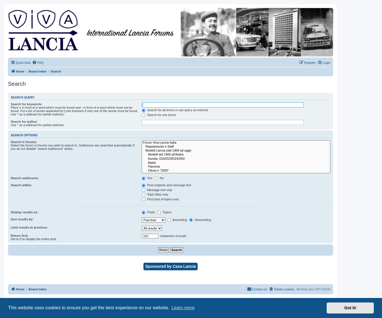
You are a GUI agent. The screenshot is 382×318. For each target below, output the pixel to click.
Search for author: (24, 121)
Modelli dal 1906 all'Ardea (236, 155)
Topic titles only (155, 194)
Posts (148, 212)
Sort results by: (22, 219)
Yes (147, 178)
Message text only (157, 190)
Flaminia (236, 167)
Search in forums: (24, 142)
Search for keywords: (26, 104)
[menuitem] (37, 62)
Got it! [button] (350, 308)
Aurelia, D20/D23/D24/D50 (236, 159)
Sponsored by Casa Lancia (170, 266)
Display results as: (24, 212)
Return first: (20, 235)
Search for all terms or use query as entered (175, 110)
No (159, 178)
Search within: (21, 185)
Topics (164, 212)
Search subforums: (25, 178)
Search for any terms (159, 115)
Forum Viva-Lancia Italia (236, 143)
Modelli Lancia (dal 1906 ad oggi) (236, 151)
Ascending (177, 219)
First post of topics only (160, 199)
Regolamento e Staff (236, 147)
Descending (200, 219)
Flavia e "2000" (236, 171)
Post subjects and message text (166, 185)
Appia (236, 163)
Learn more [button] (183, 307)
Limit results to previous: (29, 227)
